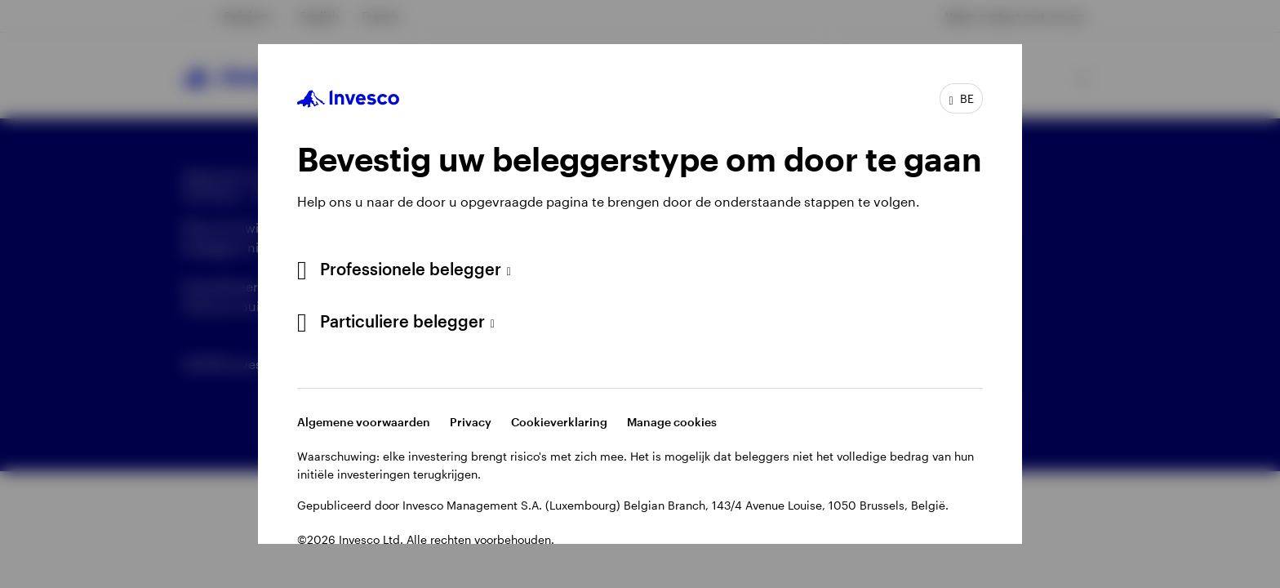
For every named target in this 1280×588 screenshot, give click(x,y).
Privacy (470, 422)
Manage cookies (672, 422)
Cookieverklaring (559, 422)
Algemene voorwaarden (363, 422)
